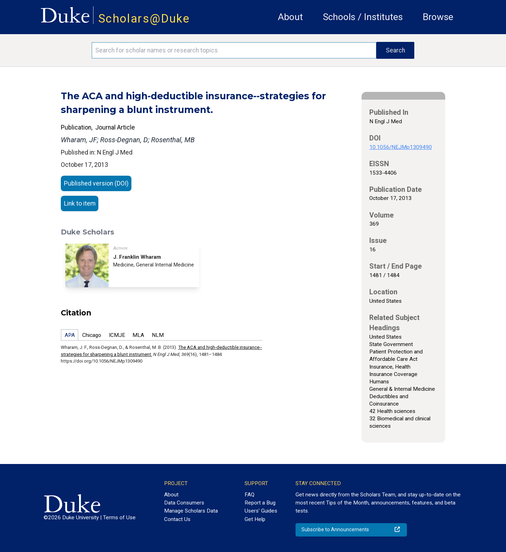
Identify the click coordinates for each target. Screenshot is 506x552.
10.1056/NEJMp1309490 (400, 147)
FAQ (249, 494)
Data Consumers (184, 503)
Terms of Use (119, 517)
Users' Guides (261, 511)
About (290, 17)
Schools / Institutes (363, 17)
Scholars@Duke (144, 18)
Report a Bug (260, 503)
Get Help (255, 519)
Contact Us (177, 519)
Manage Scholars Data (191, 511)
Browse (438, 17)
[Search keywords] (234, 50)
